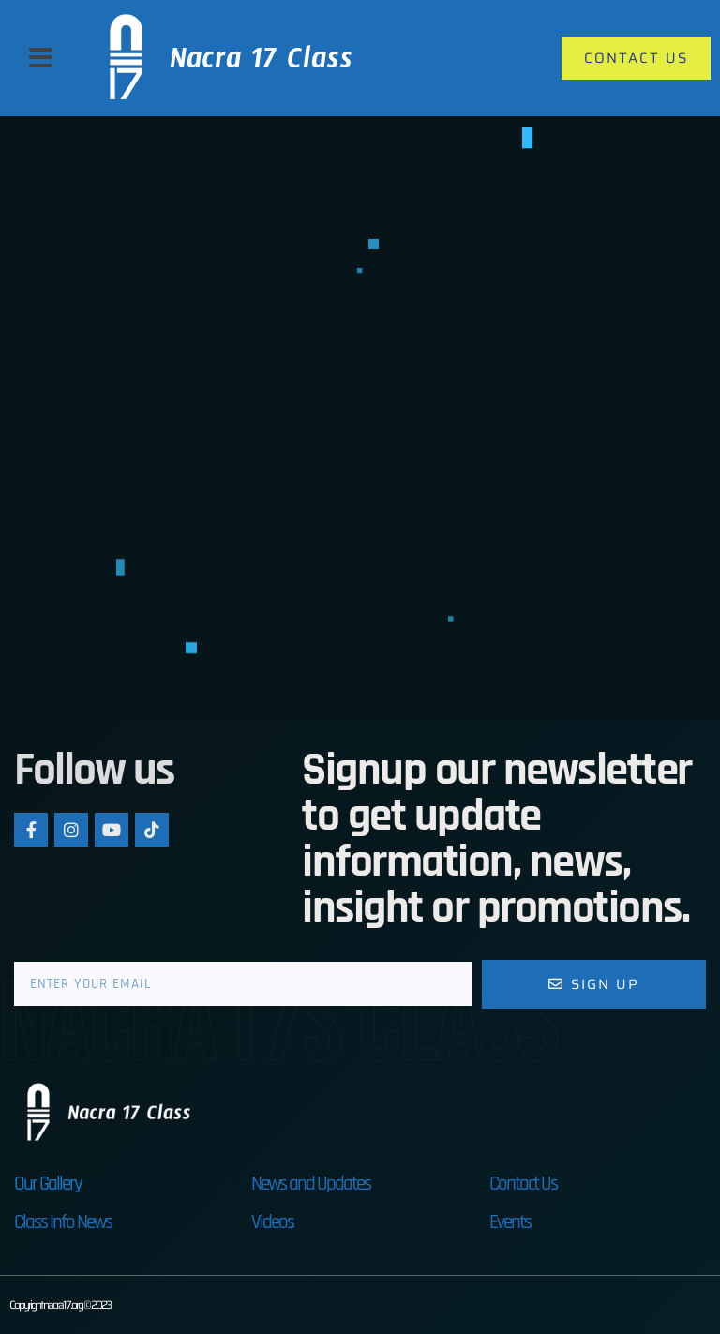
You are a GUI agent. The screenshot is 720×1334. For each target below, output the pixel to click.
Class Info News (63, 1222)
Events (510, 1222)
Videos (272, 1222)
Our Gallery (48, 1183)
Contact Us (523, 1183)
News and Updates (310, 1183)
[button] (40, 58)
